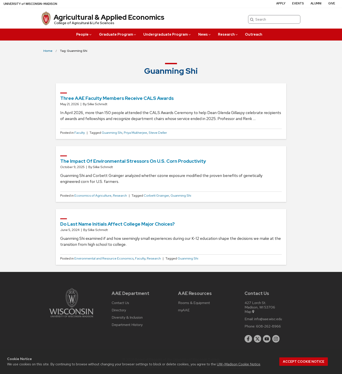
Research (228, 34)
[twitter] (257, 339)
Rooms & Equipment (194, 303)
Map (250, 312)
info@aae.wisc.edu (268, 319)
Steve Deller (158, 132)
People (84, 34)
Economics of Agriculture (92, 195)
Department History (127, 325)
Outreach (253, 34)
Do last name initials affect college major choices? (117, 224)
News (204, 34)
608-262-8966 (268, 326)
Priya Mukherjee (135, 132)
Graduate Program (118, 34)
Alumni (316, 3)
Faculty (79, 132)
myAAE (184, 310)
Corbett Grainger (156, 195)
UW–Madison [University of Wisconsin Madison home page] (30, 4)
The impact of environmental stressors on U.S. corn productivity (133, 161)
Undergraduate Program (167, 34)
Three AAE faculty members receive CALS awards (117, 98)
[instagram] (276, 339)
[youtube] (266, 339)
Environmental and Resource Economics (104, 258)
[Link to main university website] (71, 318)
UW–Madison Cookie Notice (238, 364)
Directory (119, 310)
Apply (281, 3)
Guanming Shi (112, 132)
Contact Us (120, 303)
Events (298, 3)
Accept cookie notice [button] (303, 361)
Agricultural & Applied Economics (109, 17)
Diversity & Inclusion (127, 317)
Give (331, 3)
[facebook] (248, 339)
